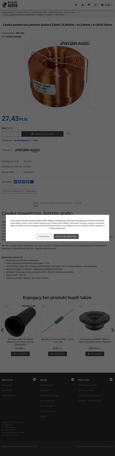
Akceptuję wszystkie (66, 236)
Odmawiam (44, 236)
